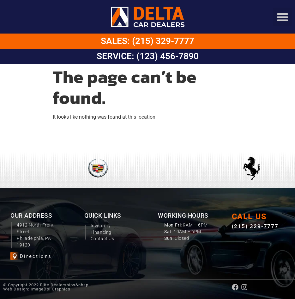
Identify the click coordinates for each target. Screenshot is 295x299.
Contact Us (102, 238)
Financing (101, 232)
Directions (36, 256)
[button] (282, 17)
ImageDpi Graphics (50, 289)
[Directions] (15, 256)
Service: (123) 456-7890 (148, 56)
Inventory (101, 225)
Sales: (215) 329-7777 (147, 41)
